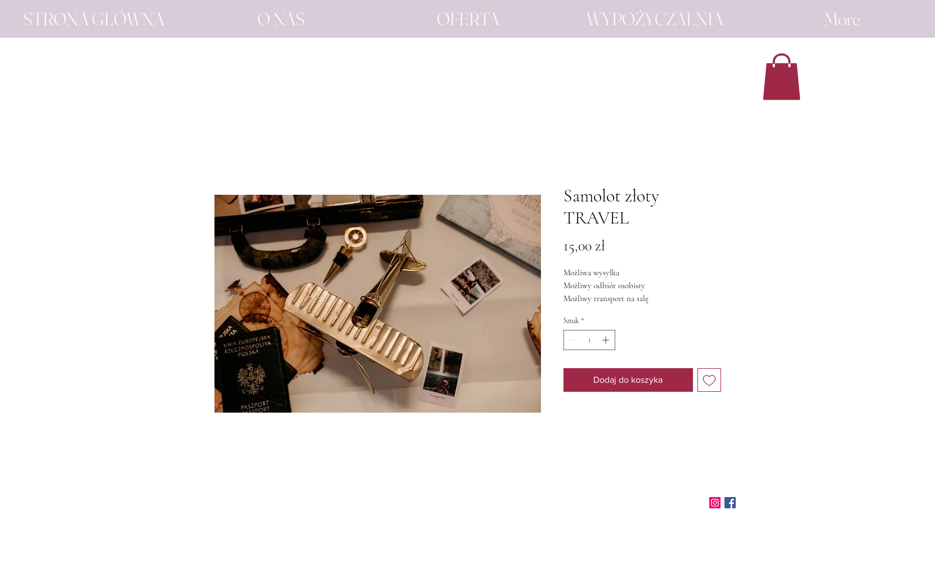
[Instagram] (715, 502)
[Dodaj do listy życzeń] (709, 380)
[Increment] (607, 340)
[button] (781, 76)
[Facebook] (730, 502)
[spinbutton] (589, 340)
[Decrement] (572, 340)
